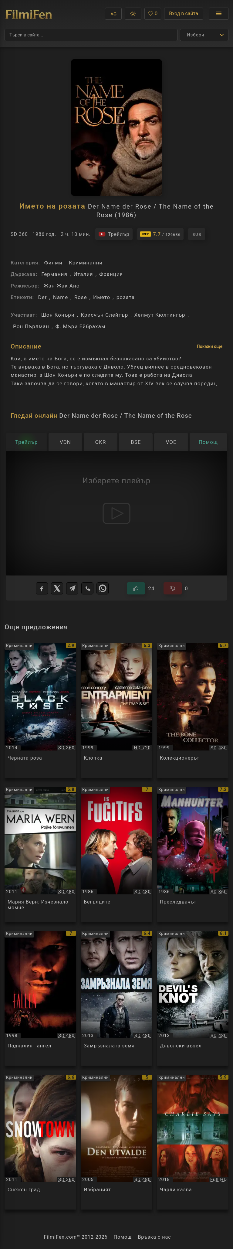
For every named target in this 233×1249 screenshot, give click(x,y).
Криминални (86, 263)
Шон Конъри (58, 315)
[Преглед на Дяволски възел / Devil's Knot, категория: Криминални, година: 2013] (192, 998)
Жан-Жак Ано (61, 286)
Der (42, 297)
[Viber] (87, 588)
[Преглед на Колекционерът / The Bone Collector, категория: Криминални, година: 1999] (192, 710)
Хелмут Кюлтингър (159, 315)
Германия (54, 274)
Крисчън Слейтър (104, 315)
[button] (113, 14)
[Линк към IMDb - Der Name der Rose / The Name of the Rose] (160, 234)
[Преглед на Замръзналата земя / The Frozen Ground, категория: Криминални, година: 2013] (116, 998)
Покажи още (209, 346)
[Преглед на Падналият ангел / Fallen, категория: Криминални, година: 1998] (40, 998)
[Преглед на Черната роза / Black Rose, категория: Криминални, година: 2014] (40, 710)
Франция (111, 274)
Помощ (123, 1237)
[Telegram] (72, 588)
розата (125, 297)
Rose (80, 297)
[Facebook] (42, 588)
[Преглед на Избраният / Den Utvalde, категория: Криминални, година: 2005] (116, 1142)
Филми (53, 263)
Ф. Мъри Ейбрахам (81, 326)
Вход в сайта (183, 13)
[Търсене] (91, 35)
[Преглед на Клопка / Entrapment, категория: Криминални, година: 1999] (116, 710)
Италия (83, 274)
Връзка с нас (154, 1237)
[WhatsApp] (102, 588)
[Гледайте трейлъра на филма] (114, 234)
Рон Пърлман (31, 326)
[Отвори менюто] (218, 14)
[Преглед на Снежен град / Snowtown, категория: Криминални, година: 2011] (40, 1142)
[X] (57, 588)
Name (60, 297)
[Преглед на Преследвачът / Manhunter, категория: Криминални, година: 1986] (192, 854)
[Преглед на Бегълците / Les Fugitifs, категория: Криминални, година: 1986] (116, 854)
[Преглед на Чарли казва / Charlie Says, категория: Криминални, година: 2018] (192, 1142)
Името (101, 297)
